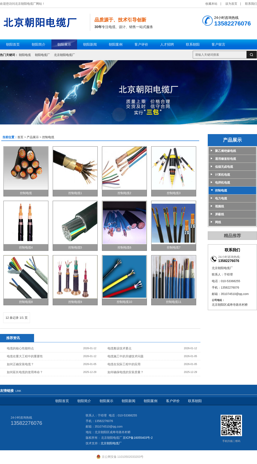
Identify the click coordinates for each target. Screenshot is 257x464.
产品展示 (33, 137)
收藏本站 (211, 3)
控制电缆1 (75, 193)
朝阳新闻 (128, 401)
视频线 (219, 206)
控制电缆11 (173, 302)
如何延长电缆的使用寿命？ (25, 372)
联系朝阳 (195, 401)
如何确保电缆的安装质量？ (125, 372)
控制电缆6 (124, 247)
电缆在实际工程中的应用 (124, 364)
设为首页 (231, 3)
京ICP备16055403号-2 (138, 437)
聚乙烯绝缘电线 (225, 151)
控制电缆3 (174, 193)
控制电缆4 (26, 247)
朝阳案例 (150, 401)
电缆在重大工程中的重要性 (25, 356)
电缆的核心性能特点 (20, 348)
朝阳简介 (84, 401)
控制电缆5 (75, 247)
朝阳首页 (62, 401)
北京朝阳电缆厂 (64, 55)
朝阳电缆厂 (42, 55)
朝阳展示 (106, 401)
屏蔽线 (219, 214)
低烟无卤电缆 (224, 166)
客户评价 (173, 401)
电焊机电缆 (222, 182)
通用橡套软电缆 (225, 158)
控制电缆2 (124, 193)
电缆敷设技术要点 (119, 348)
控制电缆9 (75, 302)
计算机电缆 (222, 174)
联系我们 (251, 3)
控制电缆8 (26, 302)
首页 (20, 137)
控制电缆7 (174, 247)
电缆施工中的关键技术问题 (125, 356)
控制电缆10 (124, 302)
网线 (218, 222)
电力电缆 (221, 198)
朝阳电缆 (25, 55)
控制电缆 (48, 137)
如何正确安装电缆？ (20, 364)
